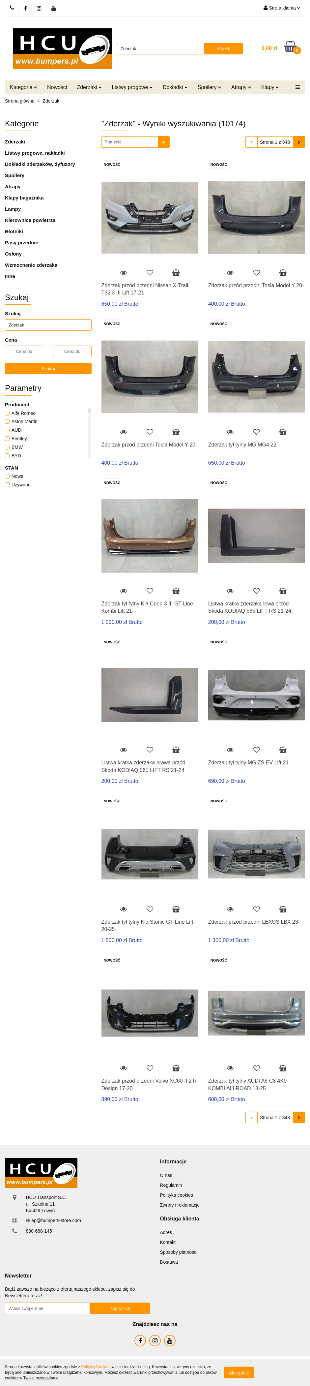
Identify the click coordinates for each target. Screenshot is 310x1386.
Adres (166, 1232)
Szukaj (48, 368)
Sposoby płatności (179, 1252)
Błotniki (14, 231)
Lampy (13, 209)
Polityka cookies (176, 1195)
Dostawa (169, 1262)
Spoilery (209, 87)
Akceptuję (239, 1372)
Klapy (270, 87)
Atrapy (241, 87)
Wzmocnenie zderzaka (31, 265)
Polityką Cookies (95, 1367)
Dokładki (175, 87)
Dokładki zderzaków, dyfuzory (40, 164)
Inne (10, 276)
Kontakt (168, 1242)
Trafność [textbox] (113, 141)
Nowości (57, 87)
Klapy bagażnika (24, 197)
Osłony (13, 254)
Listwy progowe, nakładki (35, 153)
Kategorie (23, 87)
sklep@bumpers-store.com (53, 1220)
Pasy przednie (21, 242)
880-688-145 (39, 1231)
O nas (166, 1175)
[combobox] (135, 142)
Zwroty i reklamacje (180, 1205)
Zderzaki (89, 87)
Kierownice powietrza (30, 220)
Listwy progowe (132, 87)
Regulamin (171, 1185)
